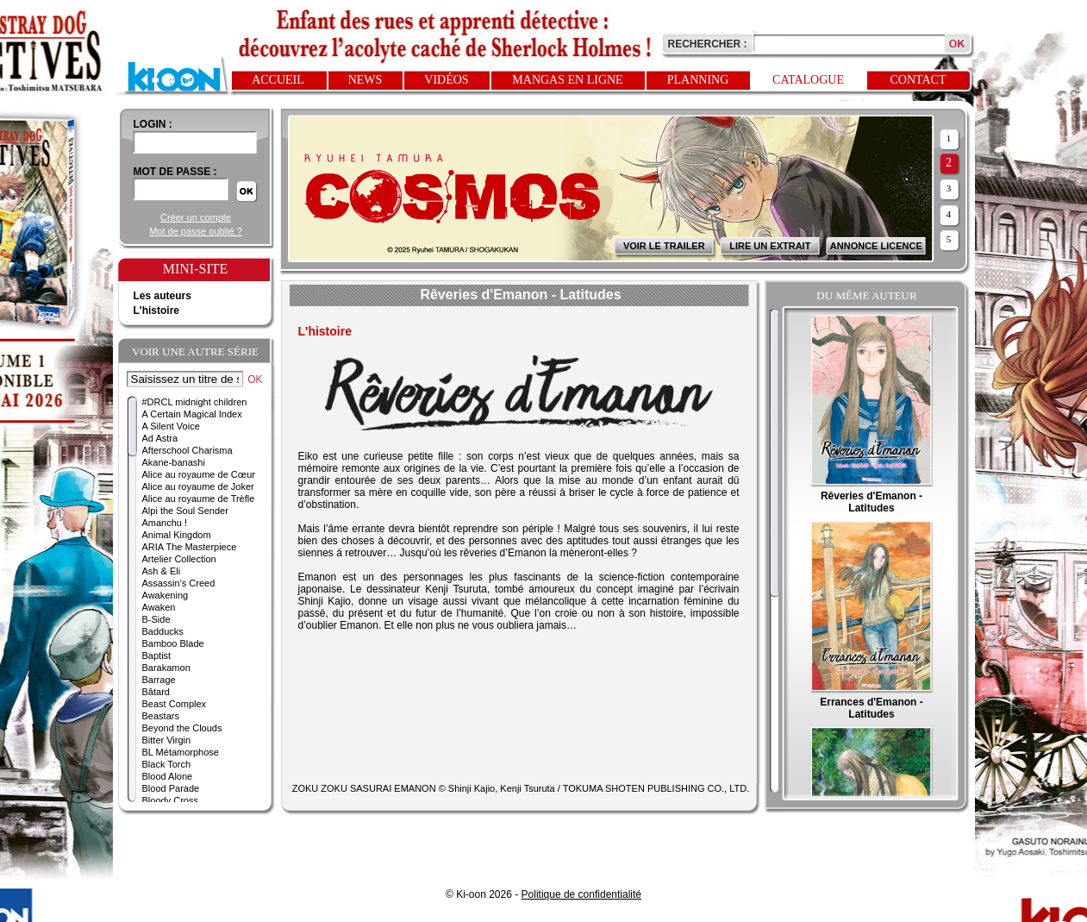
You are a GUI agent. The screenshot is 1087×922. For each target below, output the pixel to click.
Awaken (159, 607)
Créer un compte (195, 217)
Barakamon (166, 667)
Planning (698, 79)
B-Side (156, 619)
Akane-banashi (173, 462)
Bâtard (156, 692)
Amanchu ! (165, 522)
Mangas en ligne (567, 79)
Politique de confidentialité (581, 894)
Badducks (163, 631)
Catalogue (808, 79)
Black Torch (166, 764)
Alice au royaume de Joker (198, 486)
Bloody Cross (170, 800)
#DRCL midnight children (194, 402)
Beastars (160, 716)
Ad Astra (160, 438)
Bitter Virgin (166, 740)
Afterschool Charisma (187, 450)
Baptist (157, 655)
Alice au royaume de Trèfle (198, 498)
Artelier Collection (179, 559)
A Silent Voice (171, 426)
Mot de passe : (175, 172)
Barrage (159, 679)
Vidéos (446, 79)
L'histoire (157, 310)
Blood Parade (171, 788)
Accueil (278, 79)
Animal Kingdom (176, 535)
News (365, 79)
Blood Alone (167, 776)
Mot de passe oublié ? (195, 231)
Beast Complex (174, 704)
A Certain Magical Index (192, 414)
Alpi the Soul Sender (185, 510)
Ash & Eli (161, 571)
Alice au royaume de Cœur (198, 474)
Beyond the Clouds (182, 728)
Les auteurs (162, 296)
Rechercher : (707, 44)
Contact (918, 79)
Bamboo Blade (173, 643)
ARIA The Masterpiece (189, 547)
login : (153, 124)
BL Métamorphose (180, 752)
